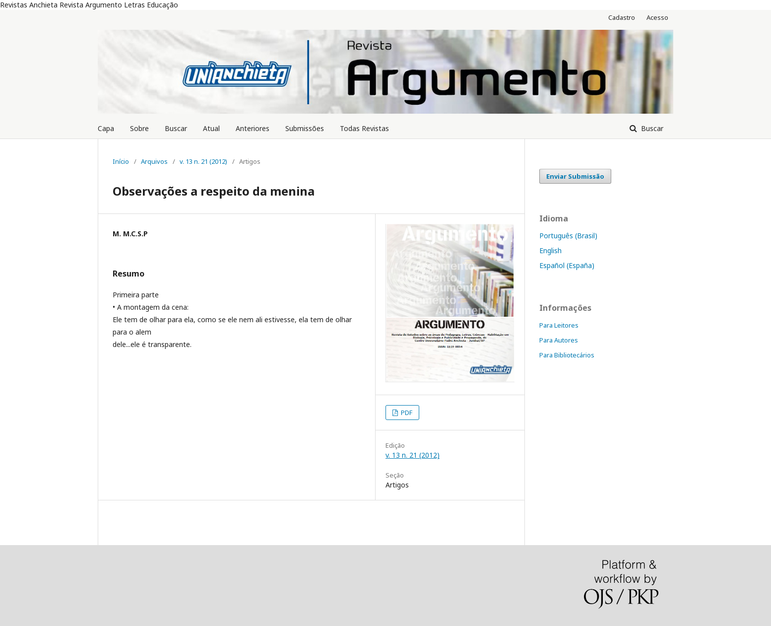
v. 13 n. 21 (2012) (203, 161)
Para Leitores (558, 325)
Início (121, 161)
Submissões (304, 128)
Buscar (176, 128)
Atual (211, 128)
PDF (405, 412)
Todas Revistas (364, 128)
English (550, 250)
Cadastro (621, 17)
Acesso (657, 17)
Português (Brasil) (568, 235)
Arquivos (154, 161)
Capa (106, 128)
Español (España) (566, 265)
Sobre (139, 128)
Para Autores (558, 340)
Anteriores (252, 128)
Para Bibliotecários (566, 354)
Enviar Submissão (575, 176)
